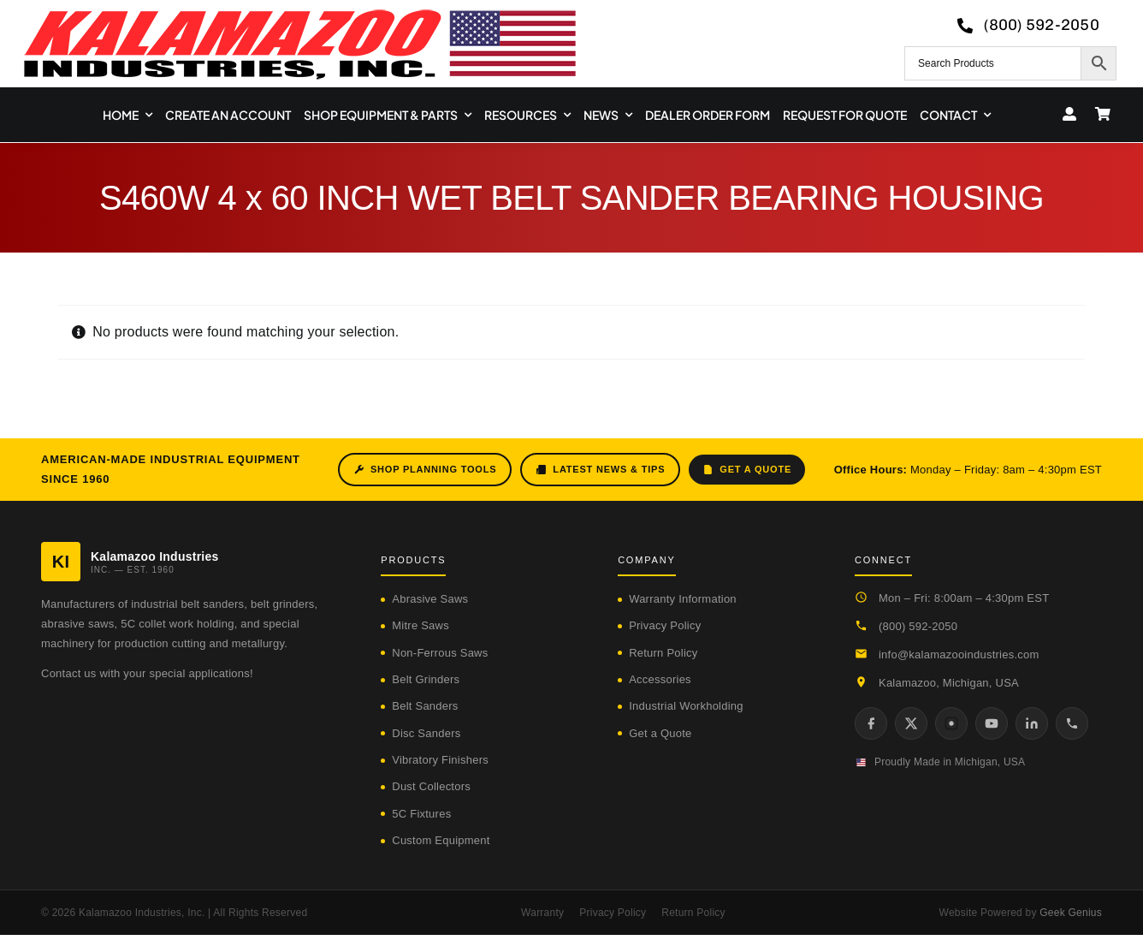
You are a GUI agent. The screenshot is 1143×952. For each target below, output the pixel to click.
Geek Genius (1070, 913)
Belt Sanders (425, 705)
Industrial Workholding (686, 705)
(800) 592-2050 (918, 626)
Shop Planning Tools (424, 469)
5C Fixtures (421, 813)
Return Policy (663, 652)
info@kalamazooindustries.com (959, 654)
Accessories (660, 679)
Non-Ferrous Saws (440, 652)
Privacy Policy (665, 625)
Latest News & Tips (600, 469)
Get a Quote (746, 469)
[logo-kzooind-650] (299, 15)
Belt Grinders (425, 679)
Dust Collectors (431, 786)
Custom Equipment (440, 840)
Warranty (542, 913)
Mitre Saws (420, 625)
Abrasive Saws (430, 598)
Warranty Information (683, 598)
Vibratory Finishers (440, 759)
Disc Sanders (426, 733)
